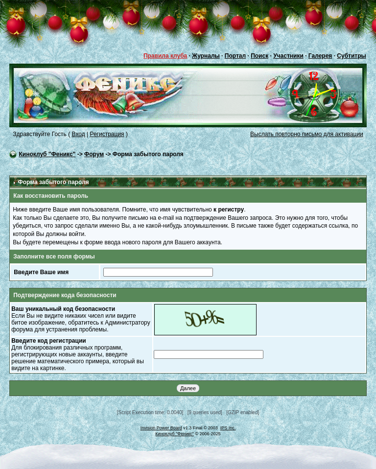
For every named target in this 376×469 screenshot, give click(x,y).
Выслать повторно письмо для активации (306, 134)
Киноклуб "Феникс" (47, 154)
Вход (78, 134)
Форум (94, 154)
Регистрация (107, 134)
